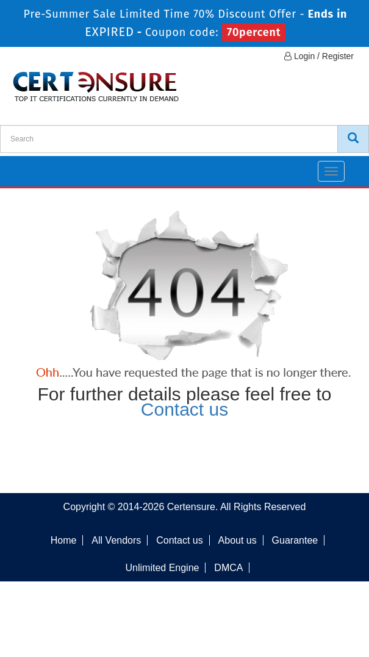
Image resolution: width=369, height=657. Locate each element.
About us (237, 540)
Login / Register (319, 56)
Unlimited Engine (162, 568)
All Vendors (116, 540)
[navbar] (24, 166)
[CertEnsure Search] (353, 139)
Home (64, 540)
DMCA (228, 568)
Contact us (184, 409)
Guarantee (295, 540)
